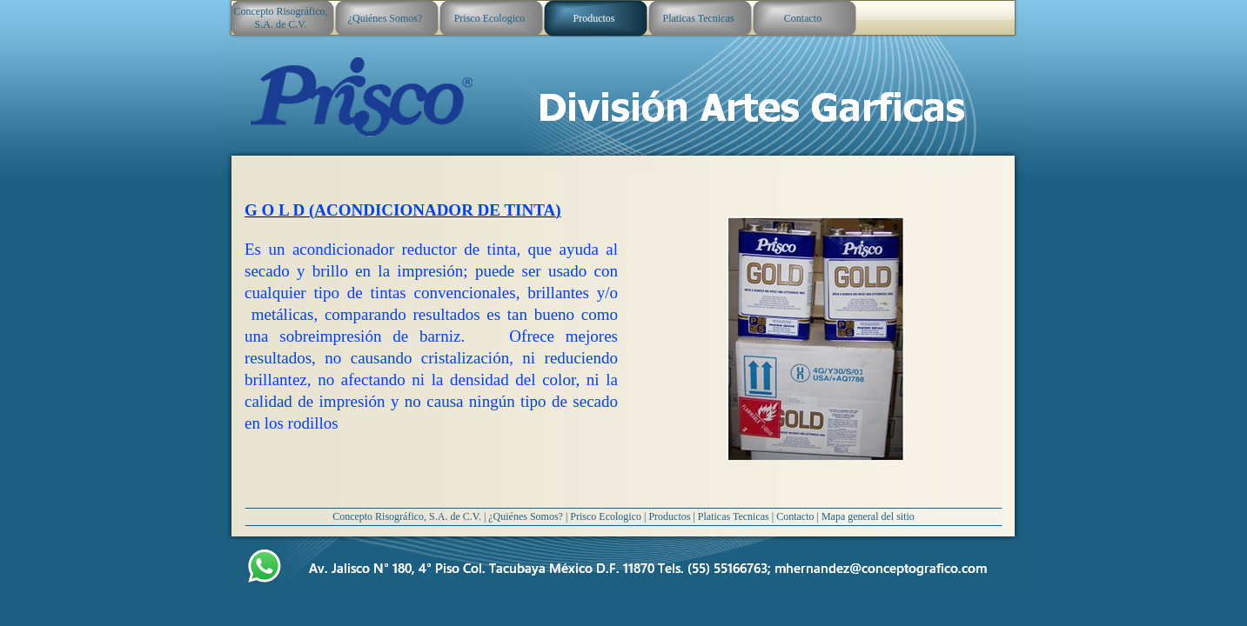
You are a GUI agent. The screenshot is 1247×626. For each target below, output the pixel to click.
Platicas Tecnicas (733, 516)
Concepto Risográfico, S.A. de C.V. (406, 516)
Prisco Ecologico (605, 516)
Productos (669, 516)
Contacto (795, 516)
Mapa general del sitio (868, 516)
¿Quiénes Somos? (525, 516)
